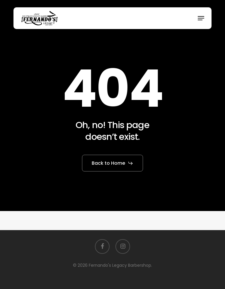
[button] (201, 18)
